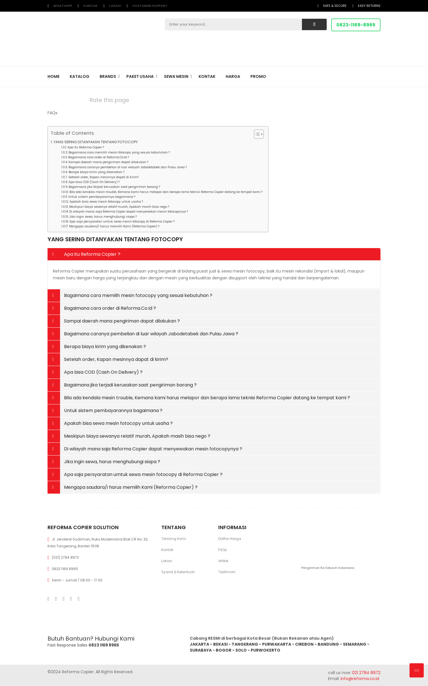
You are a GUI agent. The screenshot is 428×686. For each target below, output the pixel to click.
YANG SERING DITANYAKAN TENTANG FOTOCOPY (96, 142)
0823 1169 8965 (65, 568)
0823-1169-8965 (355, 25)
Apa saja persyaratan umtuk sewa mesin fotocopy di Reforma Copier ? (121, 221)
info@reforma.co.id (359, 678)
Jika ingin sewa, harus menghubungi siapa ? (103, 217)
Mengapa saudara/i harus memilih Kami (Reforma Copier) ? (114, 226)
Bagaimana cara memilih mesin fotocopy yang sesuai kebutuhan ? (119, 152)
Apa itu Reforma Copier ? (85, 147)
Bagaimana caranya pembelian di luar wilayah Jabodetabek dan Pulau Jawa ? (128, 167)
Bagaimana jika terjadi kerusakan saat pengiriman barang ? (114, 187)
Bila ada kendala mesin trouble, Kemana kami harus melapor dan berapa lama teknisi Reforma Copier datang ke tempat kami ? (165, 192)
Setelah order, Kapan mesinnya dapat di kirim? (103, 177)
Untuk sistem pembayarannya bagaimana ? (101, 197)
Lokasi (115, 5)
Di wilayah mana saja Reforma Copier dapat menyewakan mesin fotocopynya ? (128, 211)
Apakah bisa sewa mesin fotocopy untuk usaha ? (106, 201)
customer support (150, 5)
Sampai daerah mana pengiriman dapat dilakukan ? (108, 162)
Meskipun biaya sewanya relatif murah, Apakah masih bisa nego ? (119, 207)
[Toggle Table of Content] (256, 134)
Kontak (90, 5)
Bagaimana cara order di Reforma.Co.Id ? (98, 157)
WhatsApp (62, 5)
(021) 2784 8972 (65, 557)
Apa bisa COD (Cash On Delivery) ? (94, 182)
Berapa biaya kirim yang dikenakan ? (96, 172)
